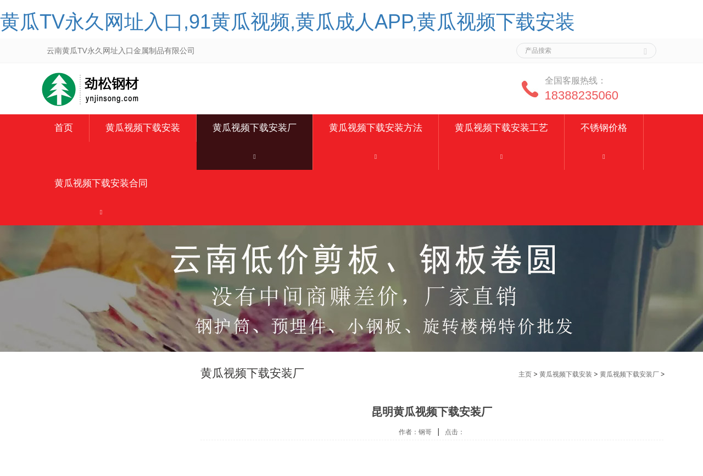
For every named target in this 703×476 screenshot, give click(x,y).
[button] (255, 156)
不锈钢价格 (604, 128)
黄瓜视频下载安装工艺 (501, 128)
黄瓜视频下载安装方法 (375, 128)
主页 (525, 374)
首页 (63, 128)
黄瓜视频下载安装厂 (255, 128)
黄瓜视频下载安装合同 (101, 183)
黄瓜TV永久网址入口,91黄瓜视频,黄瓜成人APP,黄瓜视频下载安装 (287, 21)
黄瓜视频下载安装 (142, 128)
